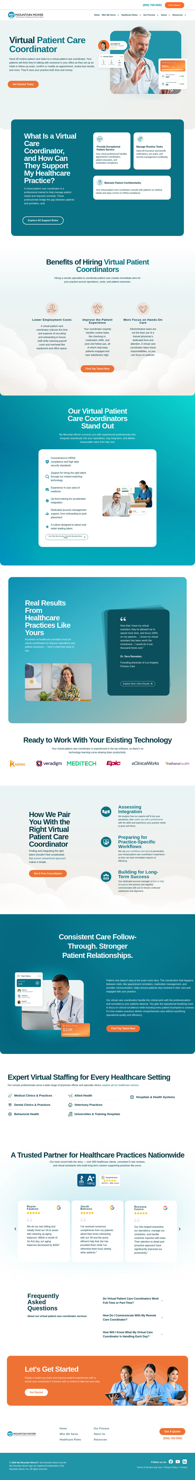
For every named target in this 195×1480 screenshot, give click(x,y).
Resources (179, 15)
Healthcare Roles (131, 15)
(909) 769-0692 (152, 5)
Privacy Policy (170, 1467)
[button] (58, 682)
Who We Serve (110, 15)
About (165, 15)
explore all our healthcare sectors (120, 1085)
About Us (99, 1434)
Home (97, 15)
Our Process (151, 15)
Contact (183, 1467)
